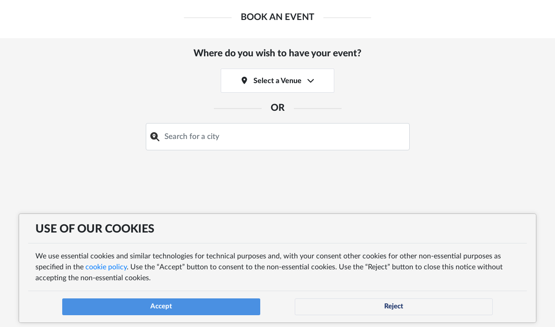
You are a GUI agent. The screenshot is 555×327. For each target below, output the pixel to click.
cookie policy (105, 262)
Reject (393, 301)
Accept (161, 301)
